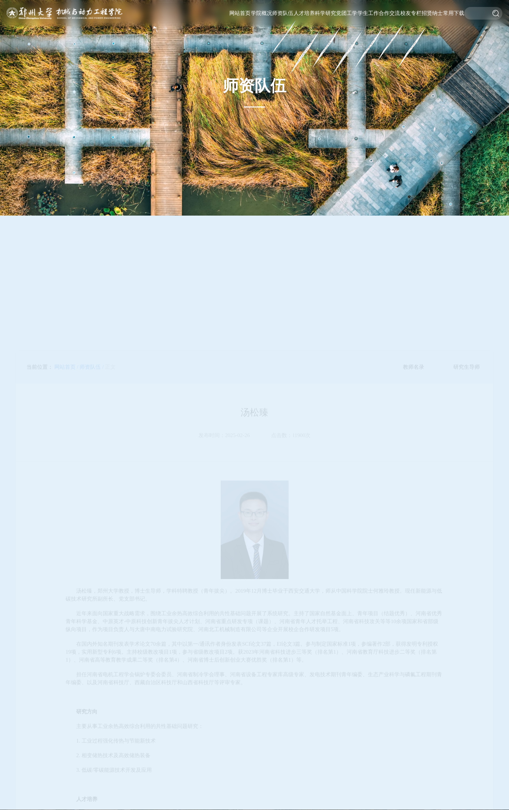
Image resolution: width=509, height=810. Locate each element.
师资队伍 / (91, 382)
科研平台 (325, 16)
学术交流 (390, 16)
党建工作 (347, 6)
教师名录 (283, 6)
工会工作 (347, 26)
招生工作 (303, 76)
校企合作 (389, 26)
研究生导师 (466, 382)
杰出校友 (411, 36)
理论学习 (347, 36)
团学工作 (347, 16)
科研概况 (326, 6)
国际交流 (390, 6)
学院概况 (261, 13)
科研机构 (325, 26)
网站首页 (240, 13)
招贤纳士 (432, 13)
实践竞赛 (368, 26)
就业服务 (368, 36)
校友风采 (411, 16)
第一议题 (347, 46)
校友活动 (411, 6)
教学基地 (304, 66)
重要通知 (368, 6)
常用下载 (453, 13)
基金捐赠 (411, 26)
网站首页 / (66, 382)
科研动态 (325, 36)
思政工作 (368, 16)
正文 (110, 382)
